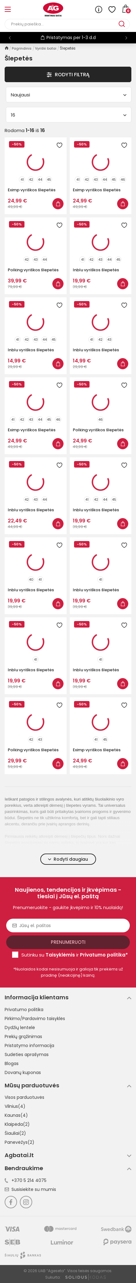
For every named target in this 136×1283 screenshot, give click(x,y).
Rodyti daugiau (68, 859)
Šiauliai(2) (15, 1133)
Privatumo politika (24, 1009)
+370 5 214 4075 (25, 1180)
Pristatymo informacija (29, 1045)
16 (68, 115)
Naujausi (68, 94)
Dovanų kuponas (23, 1072)
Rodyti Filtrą (68, 74)
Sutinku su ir (74, 955)
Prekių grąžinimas (23, 1036)
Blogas (12, 1063)
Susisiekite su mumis (30, 1189)
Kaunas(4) (16, 1115)
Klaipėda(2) (17, 1124)
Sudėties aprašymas (27, 1054)
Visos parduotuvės (24, 1097)
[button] (126, 38)
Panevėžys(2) (19, 1142)
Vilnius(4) (15, 1106)
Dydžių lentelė (20, 1027)
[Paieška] (62, 24)
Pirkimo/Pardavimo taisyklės (35, 1018)
